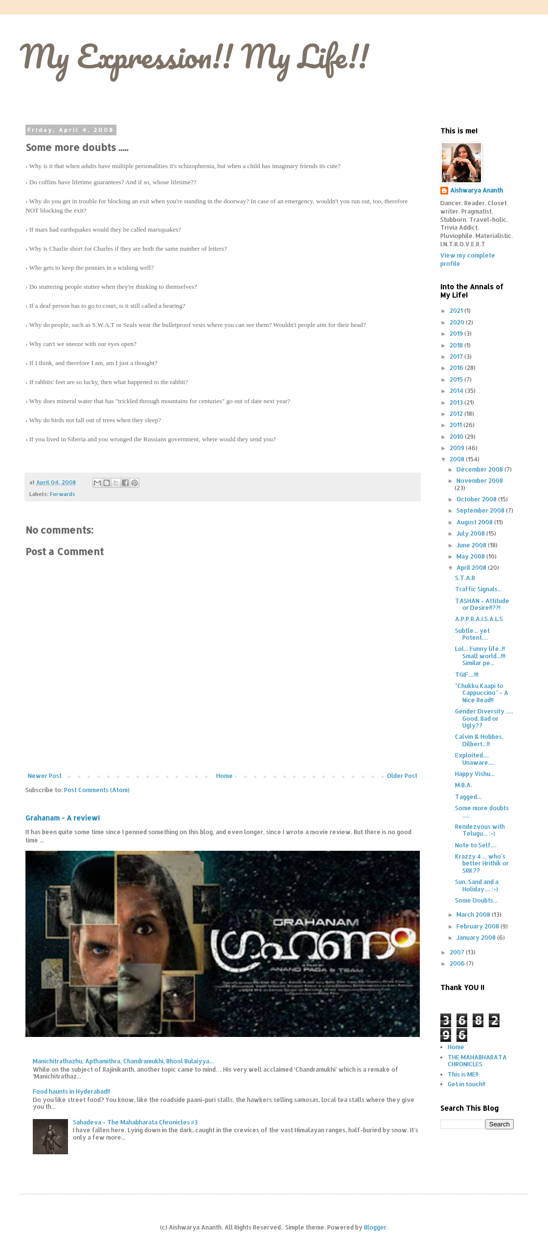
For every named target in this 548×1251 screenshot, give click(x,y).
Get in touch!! (466, 1084)
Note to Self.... (476, 845)
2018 (457, 345)
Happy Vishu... (475, 773)
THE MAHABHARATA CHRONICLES (477, 1061)
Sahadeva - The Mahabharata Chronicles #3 (135, 1122)
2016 (457, 367)
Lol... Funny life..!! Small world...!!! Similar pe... (480, 656)
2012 (457, 413)
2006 (458, 963)
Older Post (402, 775)
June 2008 (472, 545)
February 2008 (479, 926)
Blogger (375, 1227)
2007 (458, 952)
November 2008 (480, 480)
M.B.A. (463, 785)
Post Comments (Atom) (97, 790)
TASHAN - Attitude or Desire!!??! (482, 604)
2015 (457, 379)
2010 (457, 436)
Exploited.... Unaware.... (474, 759)
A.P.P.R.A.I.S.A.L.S (479, 619)
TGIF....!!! (467, 674)
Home (224, 775)
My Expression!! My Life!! (194, 56)
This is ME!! (463, 1074)
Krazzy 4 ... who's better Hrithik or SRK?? (482, 863)
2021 (457, 310)
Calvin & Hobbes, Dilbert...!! (479, 740)
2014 (457, 390)
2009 (458, 448)
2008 (458, 459)
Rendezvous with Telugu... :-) (480, 830)
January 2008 (477, 937)
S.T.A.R (465, 578)
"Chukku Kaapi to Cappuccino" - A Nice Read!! (481, 693)
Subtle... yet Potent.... (472, 634)
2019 (457, 333)
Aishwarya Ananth (476, 190)
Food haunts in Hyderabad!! (71, 1091)
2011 (456, 425)
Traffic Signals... (478, 589)
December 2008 (480, 469)
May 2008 (471, 556)
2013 (457, 402)
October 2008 (477, 499)
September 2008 (481, 510)
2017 (457, 356)
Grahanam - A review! (62, 818)
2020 (458, 322)
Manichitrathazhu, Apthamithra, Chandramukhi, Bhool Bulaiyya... (123, 1061)
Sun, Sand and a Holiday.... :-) (477, 885)
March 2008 (474, 914)
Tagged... (468, 796)
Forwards (62, 494)
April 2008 (472, 567)
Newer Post (45, 775)
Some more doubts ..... (482, 811)
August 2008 (475, 522)
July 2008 (471, 533)
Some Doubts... (476, 900)
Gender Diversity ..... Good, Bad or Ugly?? (484, 718)
